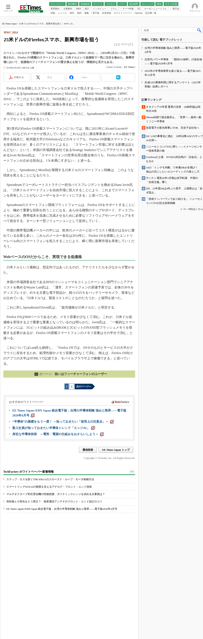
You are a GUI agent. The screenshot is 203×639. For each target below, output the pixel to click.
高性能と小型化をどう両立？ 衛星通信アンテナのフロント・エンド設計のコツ (54, 501)
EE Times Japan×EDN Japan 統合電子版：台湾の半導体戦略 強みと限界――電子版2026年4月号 (61, 508)
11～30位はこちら (193, 209)
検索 (199, 30)
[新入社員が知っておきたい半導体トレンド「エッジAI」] (53, 428)
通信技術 (87, 449)
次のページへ (83, 386)
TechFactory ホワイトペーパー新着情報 (28, 471)
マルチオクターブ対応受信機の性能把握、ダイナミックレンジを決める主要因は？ (55, 494)
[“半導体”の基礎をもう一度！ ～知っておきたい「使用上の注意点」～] (63, 421)
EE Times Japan (9, 23)
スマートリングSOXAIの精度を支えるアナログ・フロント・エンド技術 (49, 486)
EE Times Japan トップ (116, 449)
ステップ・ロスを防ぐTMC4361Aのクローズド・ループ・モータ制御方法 (50, 479)
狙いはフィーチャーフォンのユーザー (70, 374)
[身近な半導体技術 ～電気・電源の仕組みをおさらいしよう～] (58, 434)
